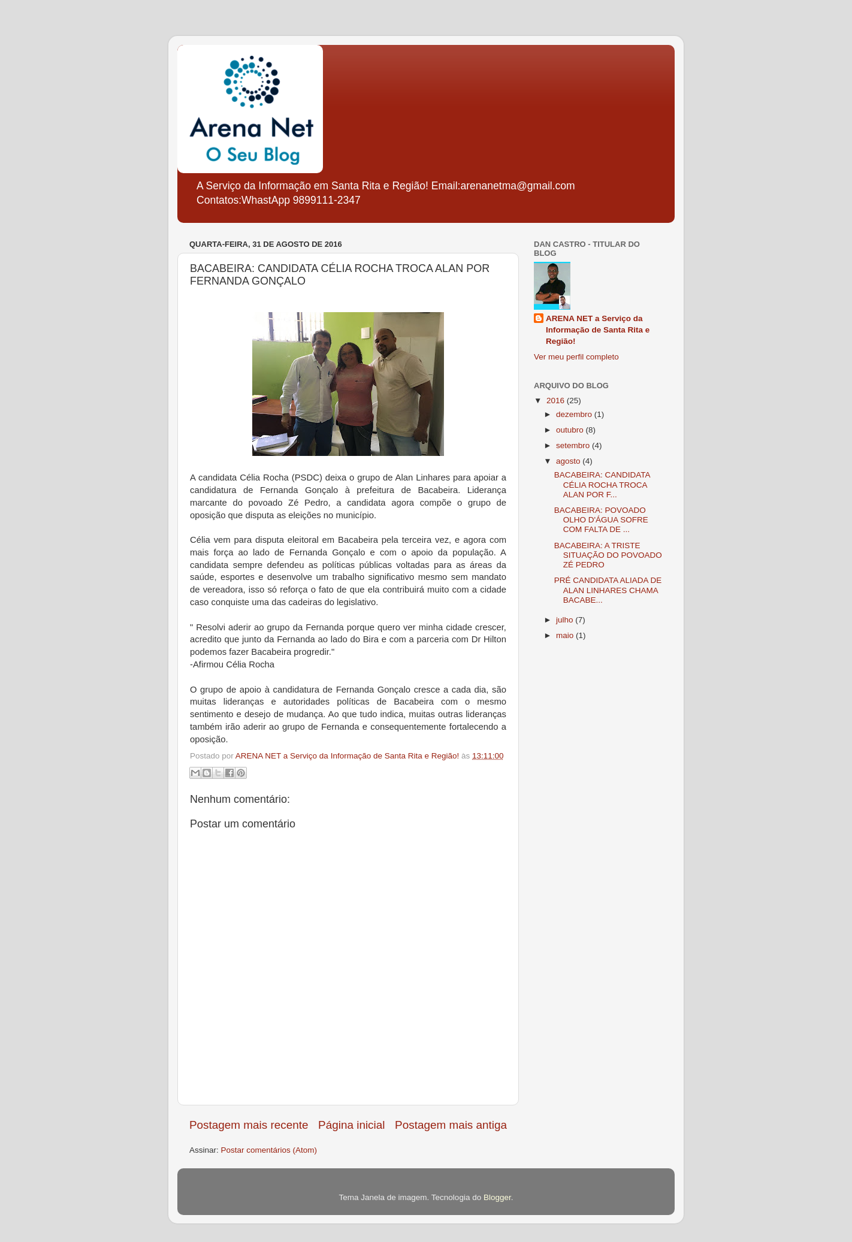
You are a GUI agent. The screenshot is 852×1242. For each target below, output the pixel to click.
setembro (574, 445)
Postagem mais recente (248, 1125)
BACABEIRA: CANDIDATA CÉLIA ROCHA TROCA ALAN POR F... (602, 484)
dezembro (575, 414)
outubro (571, 429)
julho (565, 619)
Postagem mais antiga (451, 1125)
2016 (556, 400)
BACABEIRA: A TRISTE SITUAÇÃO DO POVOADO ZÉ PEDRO (608, 555)
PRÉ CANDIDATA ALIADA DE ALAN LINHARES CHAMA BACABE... (608, 590)
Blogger (497, 1197)
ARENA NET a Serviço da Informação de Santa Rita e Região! (597, 330)
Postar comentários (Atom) (269, 1150)
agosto (569, 461)
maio (566, 635)
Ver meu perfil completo (576, 356)
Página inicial (351, 1125)
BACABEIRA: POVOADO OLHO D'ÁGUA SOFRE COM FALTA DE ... (601, 520)
